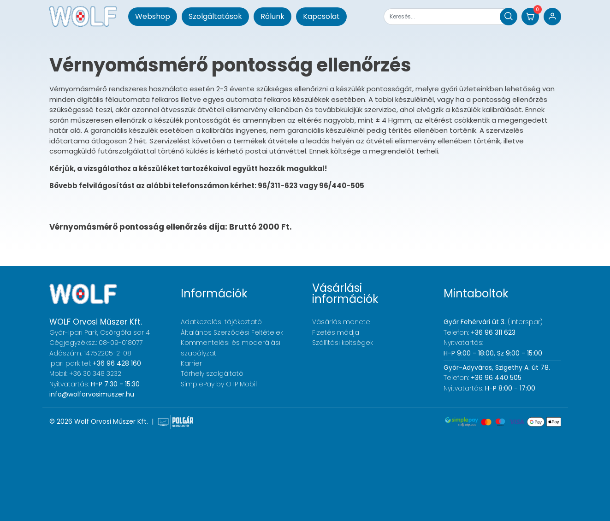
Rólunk (272, 16)
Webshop (152, 16)
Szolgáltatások (215, 16)
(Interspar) (493, 321)
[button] (530, 16)
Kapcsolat (321, 16)
